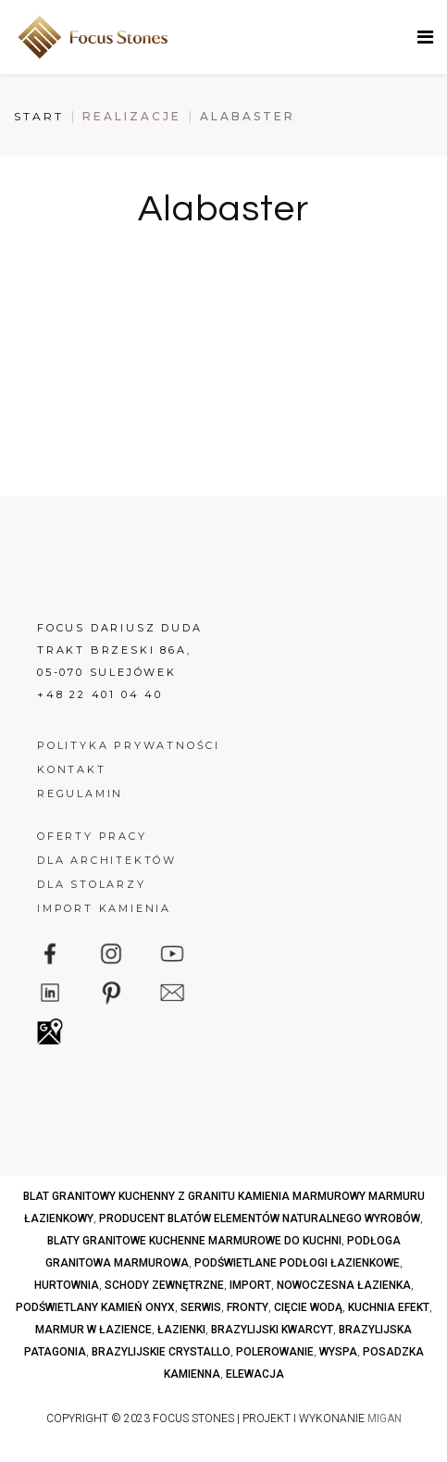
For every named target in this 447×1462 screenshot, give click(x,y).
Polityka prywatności (128, 745)
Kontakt (71, 769)
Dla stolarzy (91, 884)
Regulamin (80, 793)
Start (39, 116)
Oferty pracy (92, 836)
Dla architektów (107, 860)
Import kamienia (104, 908)
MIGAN (384, 1418)
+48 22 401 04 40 (100, 694)
